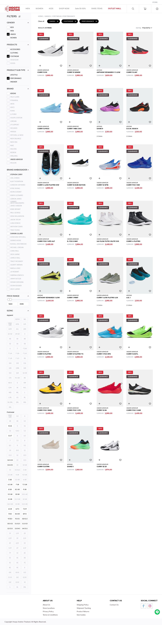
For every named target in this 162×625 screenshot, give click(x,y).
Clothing (14, 53)
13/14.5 (17, 528)
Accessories (15, 49)
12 (17, 455)
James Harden (16, 206)
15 (10, 470)
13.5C (17, 582)
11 (25, 450)
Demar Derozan (16, 282)
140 (24, 368)
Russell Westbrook (18, 244)
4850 (99, 178)
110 (17, 363)
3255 (70, 65)
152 (10, 373)
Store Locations (49, 608)
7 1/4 (25, 353)
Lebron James (15, 199)
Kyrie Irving (15, 188)
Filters (14, 16)
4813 (129, 122)
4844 (129, 65)
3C (10, 558)
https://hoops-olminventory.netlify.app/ (117, 9)
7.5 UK (24, 484)
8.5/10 (17, 514)
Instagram (149, 606)
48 (25, 339)
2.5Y (10, 538)
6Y (17, 548)
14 (17, 465)
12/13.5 (10, 528)
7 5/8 (17, 353)
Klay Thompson (16, 181)
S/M (10, 388)
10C (10, 572)
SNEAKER (13, 82)
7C (25, 563)
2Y (25, 533)
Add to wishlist (61, 65)
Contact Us (114, 605)
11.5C (10, 577)
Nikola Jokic (15, 268)
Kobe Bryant (15, 209)
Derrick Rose (15, 240)
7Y (10, 553)
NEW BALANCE (15, 138)
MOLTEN (13, 149)
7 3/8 (25, 348)
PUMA (12, 111)
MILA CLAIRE (14, 97)
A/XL (17, 324)
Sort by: (138, 27)
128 (10, 368)
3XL (10, 407)
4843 (40, 403)
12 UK (25, 499)
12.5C (25, 577)
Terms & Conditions (50, 615)
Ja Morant (14, 272)
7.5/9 (25, 509)
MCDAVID (13, 128)
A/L (17, 329)
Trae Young (15, 230)
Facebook (143, 606)
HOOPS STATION (16, 118)
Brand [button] (10, 89)
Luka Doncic (15, 223)
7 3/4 (10, 353)
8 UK (10, 489)
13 (17, 460)
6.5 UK (10, 484)
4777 (70, 291)
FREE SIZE (10, 324)
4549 (40, 178)
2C (25, 553)
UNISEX (13, 34)
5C (10, 563)
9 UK (24, 489)
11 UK (10, 499)
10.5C (17, 572)
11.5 (10, 455)
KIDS (12, 27)
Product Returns (83, 611)
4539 (99, 291)
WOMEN (13, 38)
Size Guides (81, 615)
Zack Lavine (15, 254)
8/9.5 (25, 514)
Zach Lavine (15, 289)
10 (10, 450)
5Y (25, 543)
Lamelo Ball (15, 258)
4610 (129, 291)
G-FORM (13, 114)
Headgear (14, 60)
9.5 (25, 445)
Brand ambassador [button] (17, 170)
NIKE (12, 145)
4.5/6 (10, 426)
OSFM (17, 319)
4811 (99, 122)
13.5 (24, 460)
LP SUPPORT (14, 125)
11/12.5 (17, 524)
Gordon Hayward (17, 185)
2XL (17, 402)
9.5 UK (17, 378)
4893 (70, 459)
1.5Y (17, 533)
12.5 (24, 455)
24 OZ (17, 334)
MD (10, 392)
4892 (40, 291)
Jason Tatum (15, 220)
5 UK (10, 480)
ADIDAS (13, 93)
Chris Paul (14, 251)
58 (25, 344)
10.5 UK (24, 494)
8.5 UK (17, 489)
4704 (99, 234)
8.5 (10, 445)
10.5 (17, 450)
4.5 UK (24, 475)
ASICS (12, 107)
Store (154, 2)
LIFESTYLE (14, 75)
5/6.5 (17, 431)
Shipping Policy (82, 605)
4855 (40, 234)
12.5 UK (10, 504)
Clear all (41, 21)
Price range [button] (13, 296)
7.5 (17, 440)
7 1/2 (17, 358)
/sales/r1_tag (99, 9)
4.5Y (17, 543)
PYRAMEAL (14, 100)
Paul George (15, 213)
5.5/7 (10, 436)
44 (17, 339)
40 (10, 339)
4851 (40, 122)
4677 (129, 234)
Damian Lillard (16, 233)
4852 (70, 403)
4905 (70, 234)
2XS (24, 329)
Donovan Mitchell (18, 237)
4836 (70, 347)
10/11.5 (24, 519)
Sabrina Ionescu (17, 275)
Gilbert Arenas (16, 265)
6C (17, 563)
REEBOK (13, 152)
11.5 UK (17, 499)
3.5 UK (10, 475)
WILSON (13, 163)
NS (25, 319)
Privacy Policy (48, 611)
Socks (12, 63)
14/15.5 (24, 528)
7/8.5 (10, 514)
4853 (99, 403)
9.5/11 (17, 519)
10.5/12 (10, 524)
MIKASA (13, 132)
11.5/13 (24, 524)
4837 (99, 347)
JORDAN (13, 121)
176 (10, 378)
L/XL (10, 397)
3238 (40, 347)
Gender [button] (11, 23)
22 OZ (10, 334)
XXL (24, 402)
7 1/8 (10, 358)
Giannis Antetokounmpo (17, 202)
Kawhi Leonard (16, 195)
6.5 (25, 436)
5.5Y (10, 548)
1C (17, 553)
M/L (24, 388)
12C (17, 577)
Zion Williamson (17, 216)
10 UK (17, 494)
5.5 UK (17, 480)
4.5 (25, 421)
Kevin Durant (15, 192)
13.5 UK (24, 504)
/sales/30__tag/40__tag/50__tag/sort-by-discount (83, 9)
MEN (12, 31)
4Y (10, 543)
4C (17, 558)
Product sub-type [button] (16, 70)
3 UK (24, 470)
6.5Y (24, 548)
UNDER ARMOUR (16, 159)
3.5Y (24, 538)
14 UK (25, 465)
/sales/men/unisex (30, 9)
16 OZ (25, 373)
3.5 (17, 416)
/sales (67, 9)
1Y (10, 533)
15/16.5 (17, 470)
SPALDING (14, 156)
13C (10, 582)
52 (10, 344)
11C (24, 572)
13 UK (17, 504)
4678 (70, 122)
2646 (40, 65)
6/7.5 (17, 509)
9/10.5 (10, 519)
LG (17, 397)
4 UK (17, 475)
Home (40, 16)
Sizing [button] (10, 311)
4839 (129, 347)
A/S (25, 324)
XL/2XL (10, 402)
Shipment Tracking (84, 608)
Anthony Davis (16, 226)
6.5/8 (10, 509)
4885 (40, 459)
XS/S (10, 383)
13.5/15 (10, 465)
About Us (46, 605)
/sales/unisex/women (42, 9)
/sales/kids (54, 9)
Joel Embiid (15, 178)
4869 (129, 403)
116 (24, 363)
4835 (70, 178)
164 (17, 373)
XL (25, 397)
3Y (17, 538)
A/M (10, 329)
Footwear (14, 56)
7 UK (17, 484)
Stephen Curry (16, 174)
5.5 (25, 431)
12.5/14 (10, 460)
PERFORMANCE (15, 78)
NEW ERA (13, 142)
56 (17, 344)
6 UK (24, 480)
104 (10, 363)
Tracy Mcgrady (16, 261)
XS (25, 378)
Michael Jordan (17, 247)
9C (17, 567)
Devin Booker (16, 286)
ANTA (12, 104)
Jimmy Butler (15, 279)
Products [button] (12, 45)
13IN (17, 368)
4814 (99, 65)
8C (10, 567)
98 (25, 358)
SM (25, 383)
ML (17, 392)
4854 (129, 178)
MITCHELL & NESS (16, 135)
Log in (157, 8)
